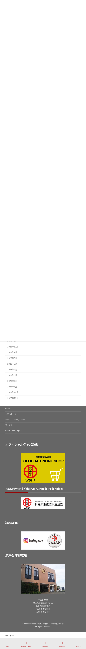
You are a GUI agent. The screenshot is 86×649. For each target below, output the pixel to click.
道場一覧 (45, 644)
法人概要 (8, 425)
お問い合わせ (10, 414)
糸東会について (26, 644)
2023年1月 (12, 387)
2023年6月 (12, 369)
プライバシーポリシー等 (15, 420)
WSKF (78, 644)
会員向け (62, 644)
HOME (8, 409)
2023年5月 (12, 375)
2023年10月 (12, 347)
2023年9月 (12, 352)
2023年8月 (12, 358)
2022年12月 (12, 392)
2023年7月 (12, 364)
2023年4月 (12, 381)
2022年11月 (12, 398)
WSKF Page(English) (13, 431)
